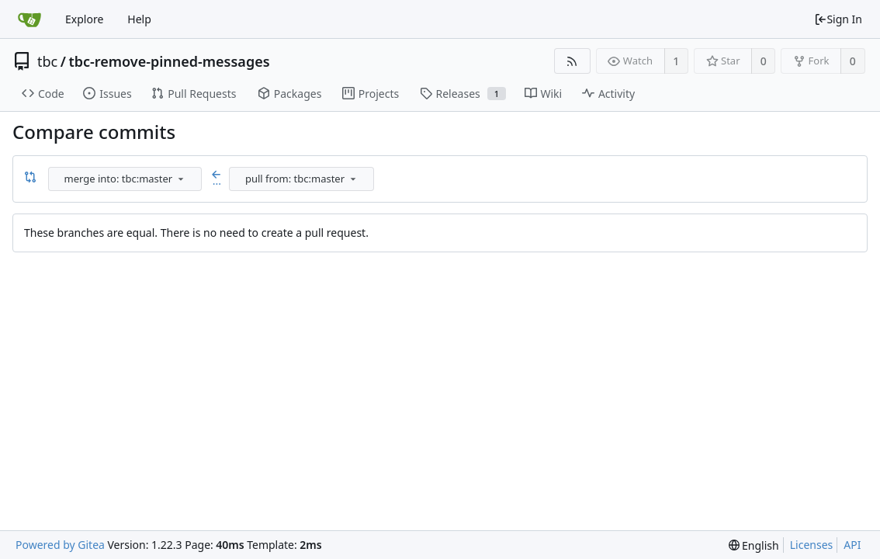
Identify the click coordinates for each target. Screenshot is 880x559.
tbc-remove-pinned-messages (168, 61)
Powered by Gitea (60, 544)
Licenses (811, 544)
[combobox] (126, 179)
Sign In (838, 19)
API (852, 544)
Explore (84, 19)
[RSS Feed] (572, 61)
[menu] (180, 178)
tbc (47, 61)
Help (139, 19)
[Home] (29, 19)
